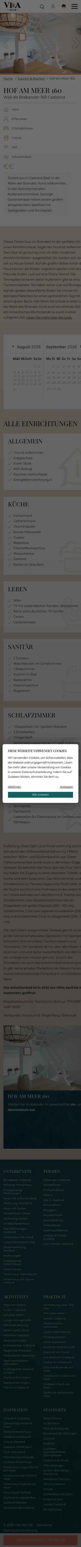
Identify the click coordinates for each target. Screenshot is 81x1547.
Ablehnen (14, 786)
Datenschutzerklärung (37, 772)
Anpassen (66, 786)
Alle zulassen (40, 794)
